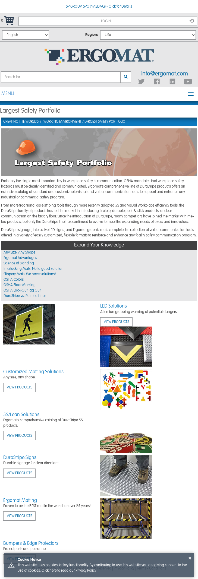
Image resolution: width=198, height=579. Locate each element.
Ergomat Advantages (20, 258)
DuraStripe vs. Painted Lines (25, 296)
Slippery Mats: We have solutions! (30, 274)
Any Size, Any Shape (19, 252)
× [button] (189, 558)
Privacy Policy (86, 570)
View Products (116, 322)
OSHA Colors (14, 279)
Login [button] (147, 21)
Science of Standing (19, 263)
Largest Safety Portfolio (104, 122)
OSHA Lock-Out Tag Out (22, 290)
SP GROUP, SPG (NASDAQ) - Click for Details (99, 6)
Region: (91, 35)
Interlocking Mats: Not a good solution (34, 269)
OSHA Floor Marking (20, 285)
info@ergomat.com (164, 74)
